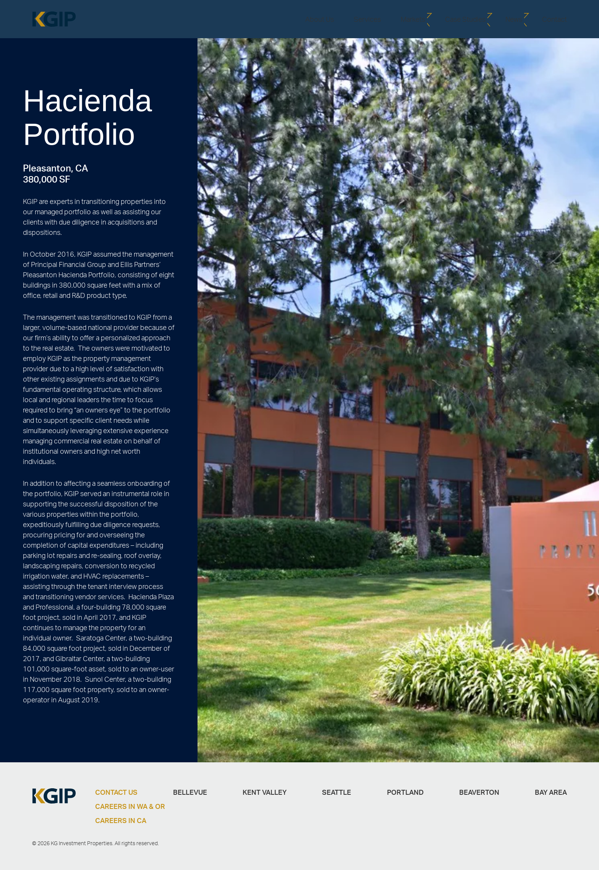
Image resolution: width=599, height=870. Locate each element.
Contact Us (116, 792)
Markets (413, 19)
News (513, 19)
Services (367, 19)
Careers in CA (120, 820)
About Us (319, 19)
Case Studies (465, 19)
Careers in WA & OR (130, 806)
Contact (554, 19)
